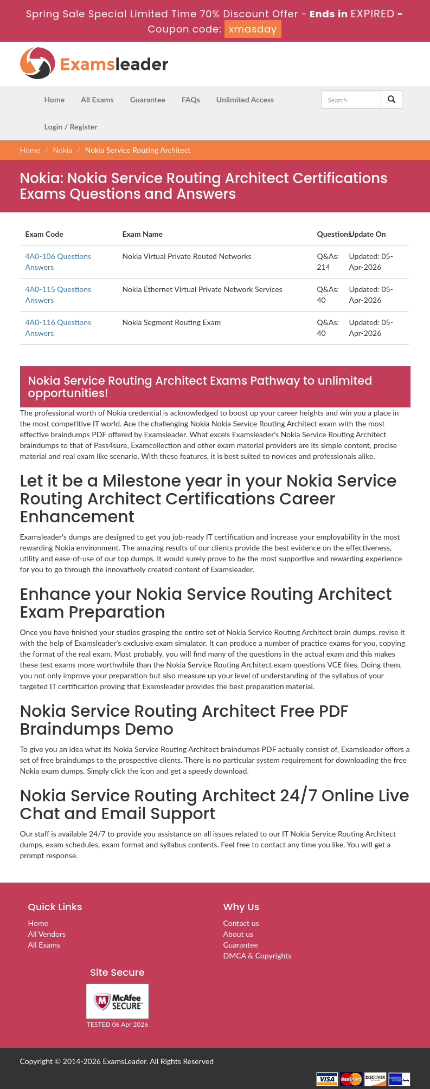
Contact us (241, 923)
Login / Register (71, 126)
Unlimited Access (245, 99)
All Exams (97, 99)
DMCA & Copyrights (257, 955)
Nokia (62, 149)
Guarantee (147, 99)
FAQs (191, 99)
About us (238, 933)
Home (54, 99)
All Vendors (47, 933)
